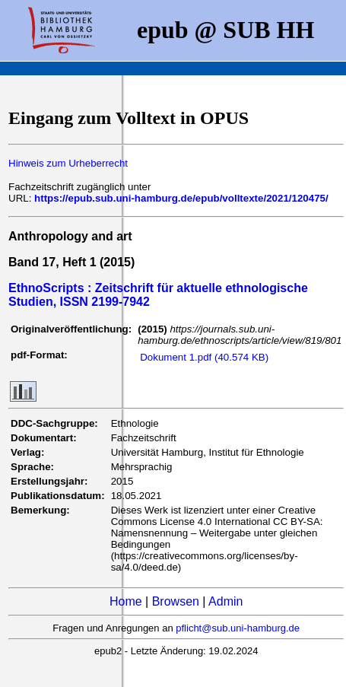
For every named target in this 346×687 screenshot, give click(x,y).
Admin (225, 601)
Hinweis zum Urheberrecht (68, 163)
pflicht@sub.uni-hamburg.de (238, 628)
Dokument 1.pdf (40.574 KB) (204, 357)
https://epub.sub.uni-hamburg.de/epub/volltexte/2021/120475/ (181, 198)
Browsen (175, 601)
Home (126, 601)
